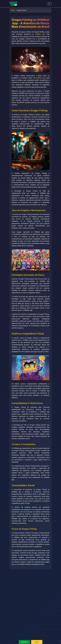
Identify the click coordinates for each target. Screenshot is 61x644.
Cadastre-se (24, 642)
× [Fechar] (59, 641)
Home (13, 10)
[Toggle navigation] (49, 3)
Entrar (36, 642)
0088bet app (40, 34)
